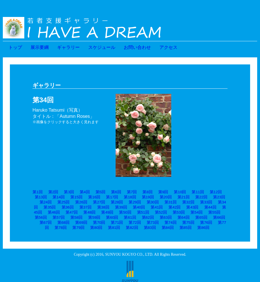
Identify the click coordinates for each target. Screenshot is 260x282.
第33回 (206, 202)
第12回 (216, 192)
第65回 (201, 217)
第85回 (185, 227)
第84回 (168, 227)
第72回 (135, 222)
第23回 (219, 197)
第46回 (54, 212)
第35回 (50, 207)
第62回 (148, 217)
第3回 (69, 192)
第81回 (114, 227)
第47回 (72, 212)
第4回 (85, 192)
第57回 (59, 217)
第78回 (61, 227)
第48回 (89, 212)
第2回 (53, 192)
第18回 (130, 197)
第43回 (192, 207)
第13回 (41, 197)
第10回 (180, 192)
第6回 (116, 192)
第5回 (101, 192)
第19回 (148, 197)
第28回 (117, 202)
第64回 (183, 217)
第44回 (210, 207)
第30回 (153, 202)
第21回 (183, 197)
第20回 (166, 197)
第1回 (37, 192)
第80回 (96, 227)
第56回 (41, 217)
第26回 (81, 202)
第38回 (103, 207)
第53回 (179, 212)
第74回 (170, 222)
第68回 (63, 222)
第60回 (112, 217)
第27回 (99, 202)
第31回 (170, 202)
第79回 (78, 227)
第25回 (63, 202)
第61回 (130, 217)
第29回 (135, 202)
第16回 (94, 197)
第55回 (214, 212)
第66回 (219, 217)
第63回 (166, 217)
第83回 (150, 227)
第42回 (174, 207)
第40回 (139, 207)
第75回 (188, 222)
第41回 (157, 207)
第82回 (132, 227)
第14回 (59, 197)
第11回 (198, 192)
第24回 (46, 202)
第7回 (132, 192)
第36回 (68, 207)
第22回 (201, 197)
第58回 (76, 217)
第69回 (81, 222)
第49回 (107, 212)
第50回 (125, 212)
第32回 (188, 202)
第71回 (117, 222)
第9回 (163, 192)
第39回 (121, 207)
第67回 (46, 222)
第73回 (153, 222)
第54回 (196, 212)
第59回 (94, 217)
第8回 (147, 192)
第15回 (76, 197)
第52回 (161, 212)
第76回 (206, 222)
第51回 (143, 212)
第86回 (203, 227)
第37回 (85, 207)
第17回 (112, 197)
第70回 (99, 222)
